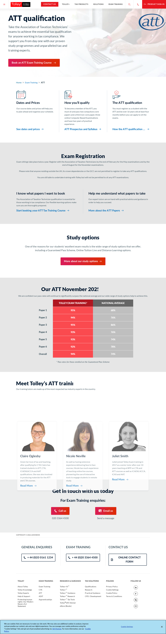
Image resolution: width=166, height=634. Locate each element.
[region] (83, 627)
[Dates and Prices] (35, 111)
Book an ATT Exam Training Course (34, 62)
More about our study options (83, 261)
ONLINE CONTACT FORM (126, 559)
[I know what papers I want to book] (47, 201)
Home (19, 82)
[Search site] (129, 4)
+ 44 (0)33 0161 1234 (38, 558)
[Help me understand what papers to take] (119, 201)
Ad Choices (56, 629)
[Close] (162, 627)
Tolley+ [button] (66, 4)
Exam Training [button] (116, 4)
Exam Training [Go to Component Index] (31, 82)
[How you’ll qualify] (83, 111)
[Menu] (4, 4)
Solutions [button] (98, 4)
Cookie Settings (112, 590)
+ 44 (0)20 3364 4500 (83, 558)
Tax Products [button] (81, 4)
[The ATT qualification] (131, 111)
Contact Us (49, 4)
